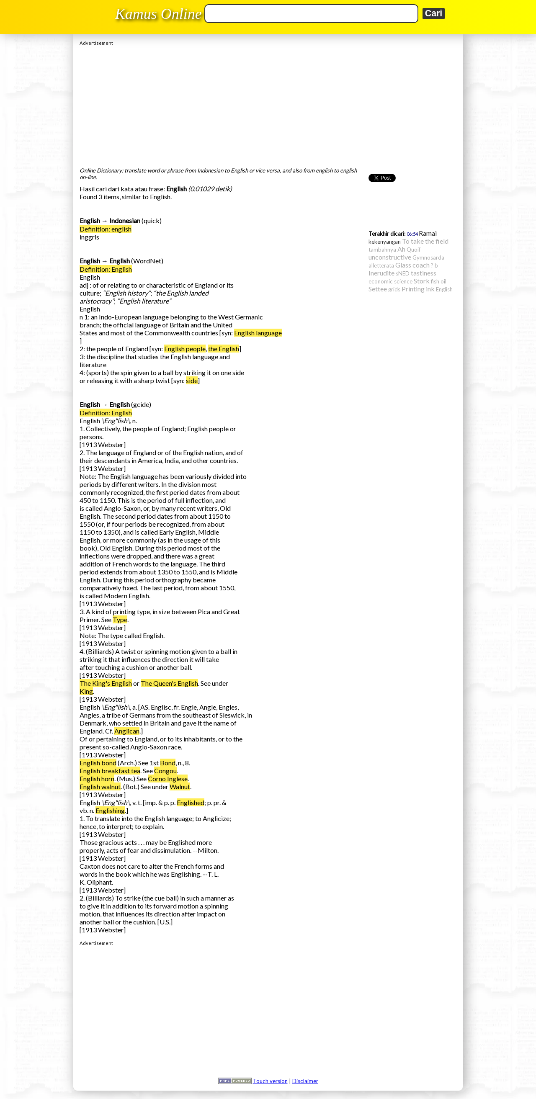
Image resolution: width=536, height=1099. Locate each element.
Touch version (270, 1081)
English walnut (100, 786)
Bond (167, 763)
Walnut (180, 786)
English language (258, 333)
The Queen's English (169, 683)
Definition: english (105, 229)
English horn (97, 778)
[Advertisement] (268, 104)
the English (223, 349)
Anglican (126, 731)
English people (185, 349)
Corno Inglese (168, 778)
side (192, 380)
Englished (190, 802)
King (86, 691)
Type (120, 619)
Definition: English (106, 269)
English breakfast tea (110, 771)
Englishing (110, 810)
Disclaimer (305, 1081)
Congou (165, 771)
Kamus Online (158, 13)
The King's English (106, 683)
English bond (98, 763)
